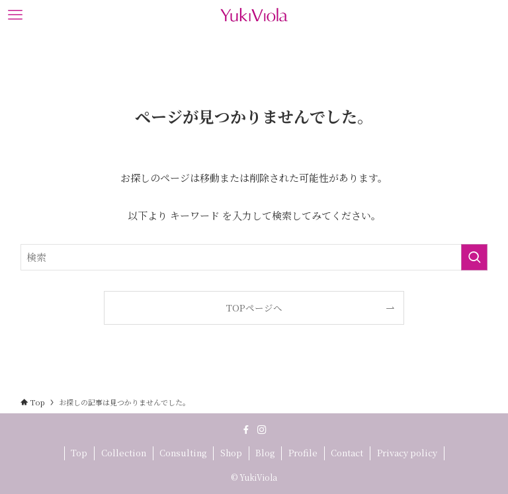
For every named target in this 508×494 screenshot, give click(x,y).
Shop (231, 452)
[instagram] (262, 430)
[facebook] (246, 430)
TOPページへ (254, 307)
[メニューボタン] (15, 15)
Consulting (182, 452)
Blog (265, 452)
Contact (347, 452)
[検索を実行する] (474, 257)
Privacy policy (407, 452)
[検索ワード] (254, 257)
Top (79, 452)
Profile (303, 452)
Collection (123, 452)
